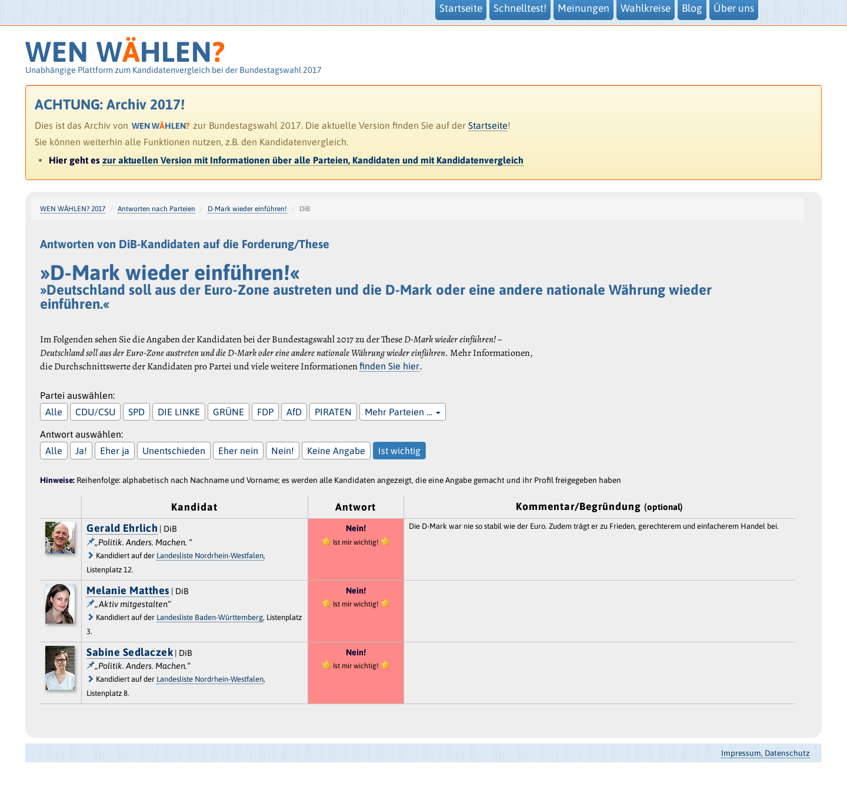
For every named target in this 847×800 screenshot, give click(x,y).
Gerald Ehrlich (122, 528)
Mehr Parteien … (403, 411)
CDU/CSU (95, 411)
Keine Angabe (336, 450)
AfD (294, 411)
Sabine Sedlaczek (129, 652)
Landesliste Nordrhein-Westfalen (210, 555)
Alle (53, 411)
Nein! (282, 450)
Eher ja (114, 450)
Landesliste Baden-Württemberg (209, 617)
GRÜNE (228, 411)
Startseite (488, 125)
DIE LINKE (179, 411)
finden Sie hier (389, 366)
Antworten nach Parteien (156, 209)
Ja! (81, 450)
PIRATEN (333, 411)
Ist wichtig (399, 450)
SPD (136, 411)
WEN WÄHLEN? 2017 (72, 209)
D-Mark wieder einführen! (247, 209)
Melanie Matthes (127, 590)
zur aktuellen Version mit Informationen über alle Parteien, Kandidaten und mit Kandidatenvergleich (312, 160)
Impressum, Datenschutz (765, 753)
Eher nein (238, 450)
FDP (265, 411)
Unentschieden (173, 450)
